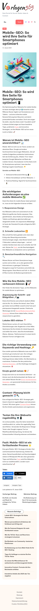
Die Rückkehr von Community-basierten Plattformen (19, 542)
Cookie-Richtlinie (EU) (19, 604)
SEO (4, 28)
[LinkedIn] (7, 478)
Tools (16, 127)
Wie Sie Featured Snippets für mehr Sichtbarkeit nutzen (17, 529)
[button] (19, 22)
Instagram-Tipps (16, 485)
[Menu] (5, 22)
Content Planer (25, 404)
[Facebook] (8, 473)
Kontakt (19, 592)
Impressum (19, 598)
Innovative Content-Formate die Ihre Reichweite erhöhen (17, 568)
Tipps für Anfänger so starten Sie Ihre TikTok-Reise (18, 555)
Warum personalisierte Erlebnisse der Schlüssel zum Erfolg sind (18, 523)
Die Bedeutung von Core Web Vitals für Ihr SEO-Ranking (19, 549)
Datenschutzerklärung (19, 601)
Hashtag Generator (9, 364)
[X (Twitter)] (20, 473)
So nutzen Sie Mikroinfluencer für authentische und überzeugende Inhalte (18, 562)
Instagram (6, 485)
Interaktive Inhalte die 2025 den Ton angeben (17, 575)
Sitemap (19, 595)
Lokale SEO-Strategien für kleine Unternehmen (16, 516)
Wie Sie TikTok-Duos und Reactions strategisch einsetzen (17, 536)
